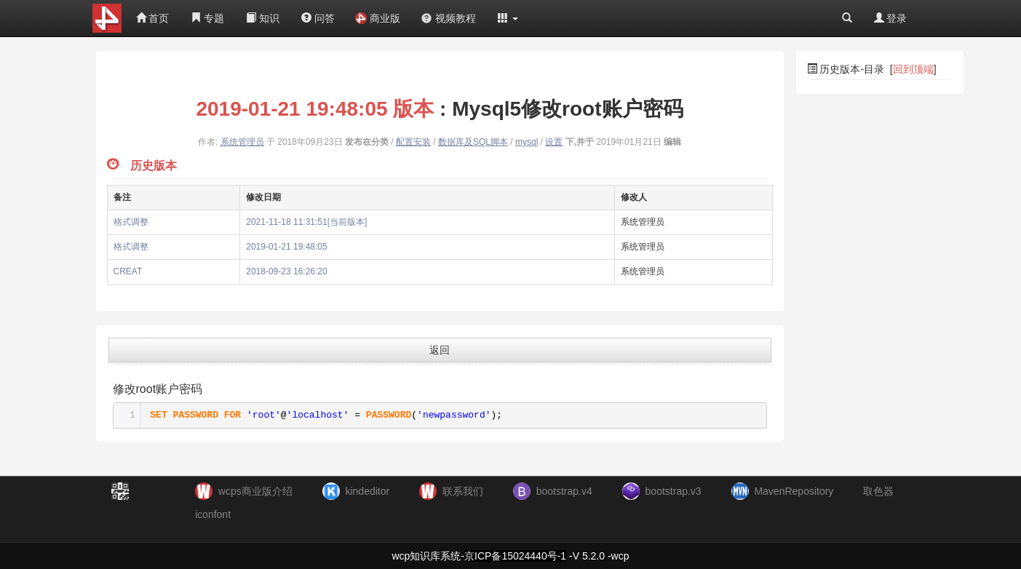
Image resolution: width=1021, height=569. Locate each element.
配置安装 (413, 142)
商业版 (377, 18)
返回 (439, 350)
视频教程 (448, 18)
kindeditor (367, 491)
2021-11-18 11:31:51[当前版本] (306, 222)
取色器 (878, 491)
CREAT (128, 271)
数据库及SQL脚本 (473, 142)
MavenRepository (793, 491)
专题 (207, 18)
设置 (554, 142)
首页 (153, 18)
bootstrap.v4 (564, 491)
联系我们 (462, 491)
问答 (318, 18)
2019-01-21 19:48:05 (286, 247)
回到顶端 (913, 69)
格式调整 (131, 222)
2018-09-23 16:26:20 (286, 271)
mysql (526, 142)
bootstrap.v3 (673, 491)
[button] (508, 18)
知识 (262, 18)
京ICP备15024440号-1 (515, 556)
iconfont (213, 514)
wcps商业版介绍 (255, 491)
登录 (890, 18)
